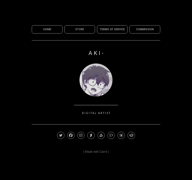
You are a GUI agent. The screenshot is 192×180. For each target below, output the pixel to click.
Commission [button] (145, 29)
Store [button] (79, 29)
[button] (60, 135)
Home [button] (47, 29)
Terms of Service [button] (112, 29)
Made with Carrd (96, 152)
